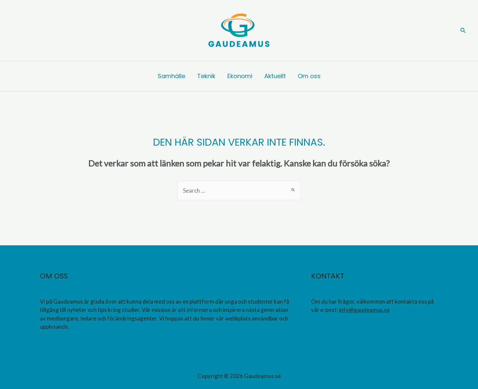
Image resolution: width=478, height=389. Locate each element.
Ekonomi (239, 76)
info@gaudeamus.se (364, 309)
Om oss (309, 76)
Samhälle (171, 76)
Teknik (206, 76)
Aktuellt (275, 76)
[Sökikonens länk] (463, 30)
